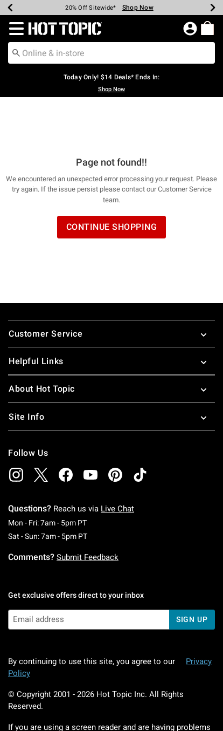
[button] (14, 28)
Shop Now (111, 89)
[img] (16, 431)
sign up (192, 576)
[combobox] (111, 53)
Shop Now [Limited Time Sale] (138, 7)
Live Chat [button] (117, 465)
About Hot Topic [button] (111, 345)
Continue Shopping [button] (111, 184)
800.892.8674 (141, 696)
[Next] (213, 7)
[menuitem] (207, 28)
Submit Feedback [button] (88, 514)
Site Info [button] (111, 373)
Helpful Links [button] (111, 318)
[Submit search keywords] (16, 52)
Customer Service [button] (111, 290)
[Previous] (10, 7)
